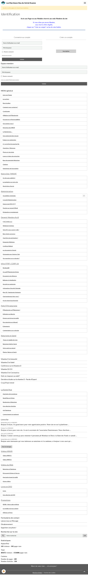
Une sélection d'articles (9, 406)
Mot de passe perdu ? (7, 55)
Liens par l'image (7, 95)
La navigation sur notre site (10, 182)
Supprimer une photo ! (8, 528)
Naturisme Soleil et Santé (10, 344)
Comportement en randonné (11, 414)
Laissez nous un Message (9, 521)
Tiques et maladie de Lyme (10, 340)
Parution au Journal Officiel (10, 208)
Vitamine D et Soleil (7, 362)
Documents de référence (10, 276)
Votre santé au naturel (9, 348)
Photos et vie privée (8, 152)
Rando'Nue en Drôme (9, 398)
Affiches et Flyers (8, 512)
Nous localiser (7, 103)
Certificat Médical (8, 246)
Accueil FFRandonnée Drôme (11, 272)
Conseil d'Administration (9, 200)
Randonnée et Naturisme (10, 402)
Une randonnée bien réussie (10, 136)
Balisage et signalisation (9, 280)
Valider (22, 59)
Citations (5, 164)
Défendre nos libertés (9, 314)
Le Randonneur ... (7, 131)
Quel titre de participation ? (10, 238)
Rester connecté (9, 52)
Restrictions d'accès (8, 186)
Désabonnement (7, 524)
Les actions (6, 99)
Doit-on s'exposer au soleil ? (10, 376)
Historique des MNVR (9, 127)
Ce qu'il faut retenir (7, 383)
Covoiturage (6, 111)
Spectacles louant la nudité (10, 477)
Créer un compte (5, 79)
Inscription (66, 51)
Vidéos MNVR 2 (7, 459)
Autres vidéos (7, 481)
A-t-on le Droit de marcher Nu (11, 144)
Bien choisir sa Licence (9, 234)
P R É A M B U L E (7, 221)
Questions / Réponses (9, 148)
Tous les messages (6, 446)
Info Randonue (7, 410)
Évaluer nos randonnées (9, 140)
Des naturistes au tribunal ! (10, 322)
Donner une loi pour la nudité (11, 318)
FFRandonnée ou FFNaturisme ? (11, 310)
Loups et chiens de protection (11, 156)
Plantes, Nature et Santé (10, 352)
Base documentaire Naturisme (11, 160)
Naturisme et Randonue (9, 469)
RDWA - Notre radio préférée (11, 504)
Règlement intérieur (8, 225)
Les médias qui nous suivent (10, 508)
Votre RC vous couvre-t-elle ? (11, 230)
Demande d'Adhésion (9, 242)
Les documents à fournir (9, 250)
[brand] (18, 2)
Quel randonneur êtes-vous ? (11, 296)
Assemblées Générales (9, 195)
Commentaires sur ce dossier (11, 330)
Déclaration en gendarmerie (10, 212)
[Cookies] (4, 571)
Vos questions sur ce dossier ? (11, 258)
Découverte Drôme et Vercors (11, 473)
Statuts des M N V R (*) (9, 204)
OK (85, 535)
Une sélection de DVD (9, 495)
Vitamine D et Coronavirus (10, 373)
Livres (4, 491)
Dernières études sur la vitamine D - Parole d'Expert (19, 379)
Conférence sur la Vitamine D (11, 366)
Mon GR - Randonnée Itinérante (12, 292)
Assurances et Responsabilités (11, 119)
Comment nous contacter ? (10, 107)
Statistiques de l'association (10, 168)
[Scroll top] (84, 571)
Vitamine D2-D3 (6, 369)
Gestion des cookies (49, 572)
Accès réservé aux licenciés (10, 300)
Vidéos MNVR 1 (7, 455)
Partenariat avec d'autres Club (11, 254)
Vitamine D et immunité (9, 359)
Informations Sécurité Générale (11, 288)
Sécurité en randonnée (9, 284)
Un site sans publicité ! (9, 178)
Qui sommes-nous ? (8, 123)
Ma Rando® (6, 268)
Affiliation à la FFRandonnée (10, 115)
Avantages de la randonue (10, 394)
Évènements (6, 326)
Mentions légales (37, 572)
